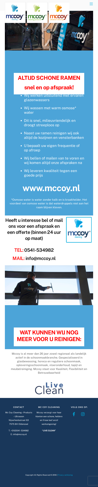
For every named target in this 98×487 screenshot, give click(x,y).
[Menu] (91, 4)
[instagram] (84, 414)
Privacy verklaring (65, 475)
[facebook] (74, 414)
